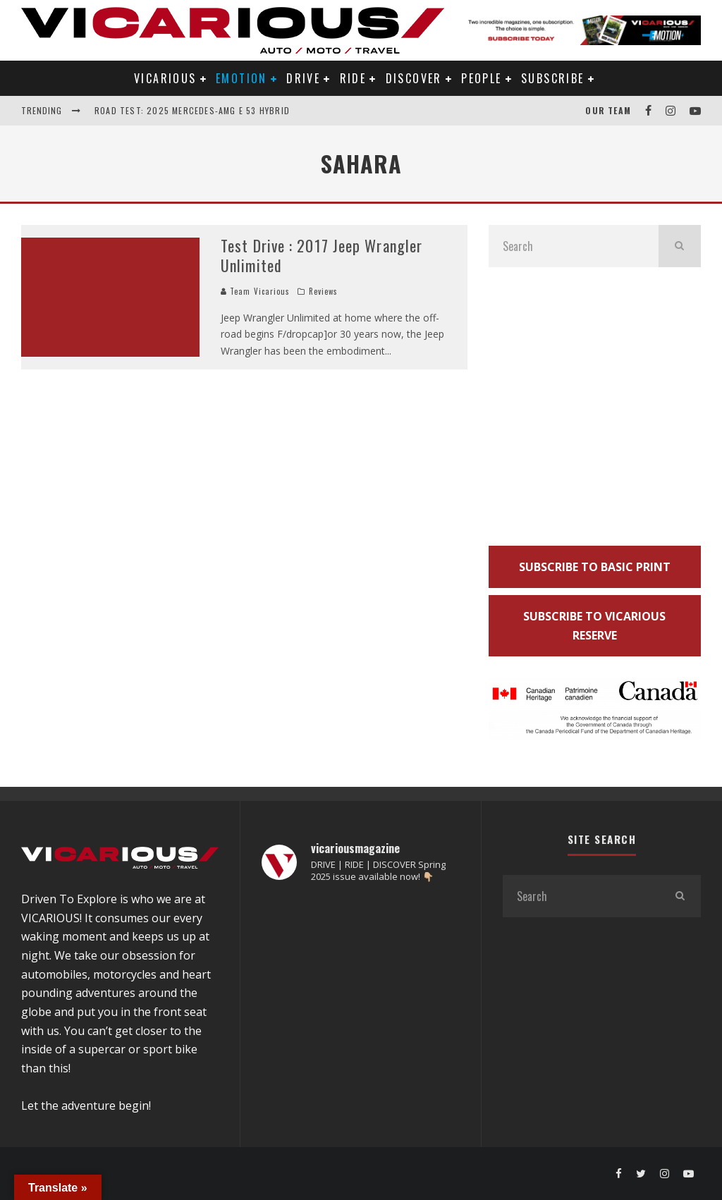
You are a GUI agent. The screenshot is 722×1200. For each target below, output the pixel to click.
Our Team (608, 110)
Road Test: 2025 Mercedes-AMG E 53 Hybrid (192, 110)
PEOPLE (481, 78)
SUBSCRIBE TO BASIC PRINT (595, 567)
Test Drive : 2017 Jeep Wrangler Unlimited (321, 255)
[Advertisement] (595, 412)
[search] (680, 246)
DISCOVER (414, 78)
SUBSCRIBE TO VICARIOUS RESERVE (594, 625)
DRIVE (303, 78)
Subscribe (553, 78)
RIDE (353, 78)
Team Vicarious (255, 291)
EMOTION (241, 78)
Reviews (323, 291)
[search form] (574, 246)
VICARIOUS (165, 78)
